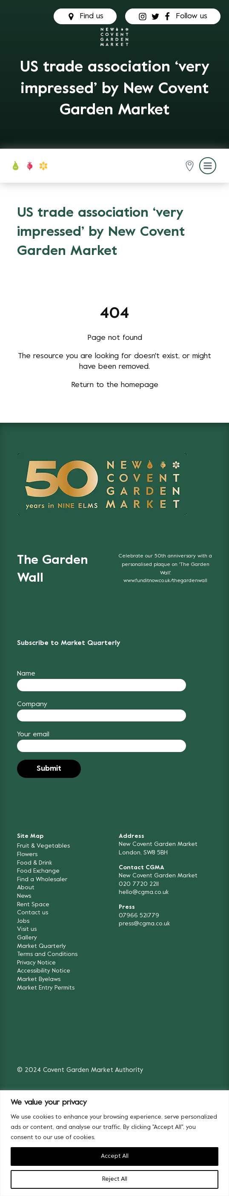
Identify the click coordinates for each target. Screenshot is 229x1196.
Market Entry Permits (45, 988)
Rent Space (33, 905)
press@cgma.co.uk (144, 924)
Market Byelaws (38, 979)
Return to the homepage (114, 385)
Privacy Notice (36, 963)
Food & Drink (34, 863)
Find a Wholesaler (42, 879)
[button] (189, 166)
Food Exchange (38, 871)
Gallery (27, 938)
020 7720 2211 (139, 884)
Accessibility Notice (43, 971)
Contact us (32, 913)
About (25, 888)
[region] (114, 1143)
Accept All (115, 1156)
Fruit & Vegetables (43, 846)
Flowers (27, 854)
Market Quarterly (41, 946)
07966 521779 (139, 916)
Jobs (23, 921)
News (24, 896)
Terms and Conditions (47, 954)
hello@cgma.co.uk (144, 892)
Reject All (114, 1179)
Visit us (27, 929)
